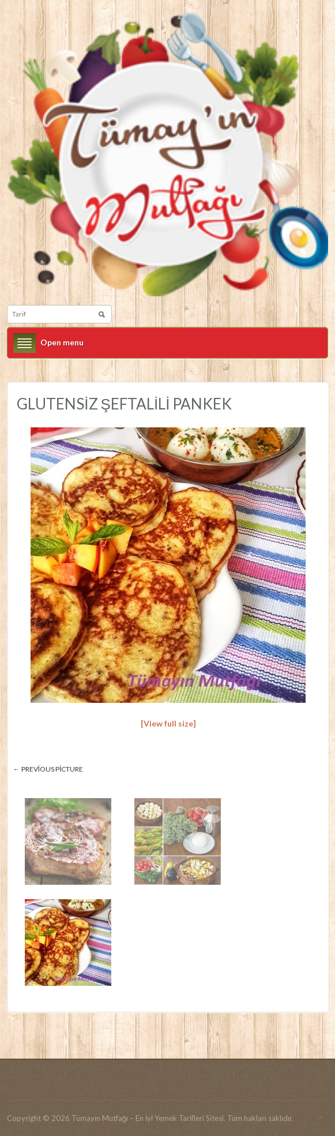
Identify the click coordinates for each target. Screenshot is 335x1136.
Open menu (62, 342)
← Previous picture (48, 769)
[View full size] (168, 723)
